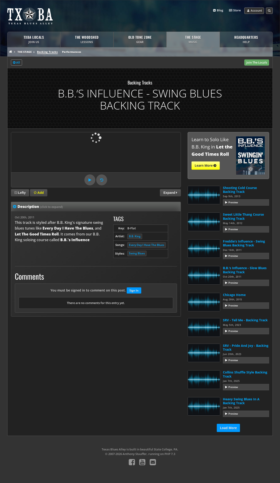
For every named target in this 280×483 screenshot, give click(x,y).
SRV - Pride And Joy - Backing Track (245, 347)
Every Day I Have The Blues (146, 245)
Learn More (205, 165)
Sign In (134, 290)
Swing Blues (137, 253)
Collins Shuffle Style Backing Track (245, 374)
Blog (217, 10)
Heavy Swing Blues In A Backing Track (241, 401)
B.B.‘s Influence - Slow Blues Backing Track (245, 270)
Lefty (20, 192)
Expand (170, 192)
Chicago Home (234, 295)
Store (234, 10)
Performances (71, 52)
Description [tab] (40, 206)
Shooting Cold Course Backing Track (240, 190)
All (16, 63)
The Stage (25, 52)
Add (39, 192)
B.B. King (135, 236)
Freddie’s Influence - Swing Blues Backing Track (244, 243)
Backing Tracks (47, 52)
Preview (233, 202)
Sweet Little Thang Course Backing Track (243, 216)
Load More (228, 428)
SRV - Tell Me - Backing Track (245, 320)
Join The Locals (256, 62)
